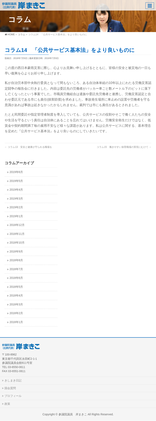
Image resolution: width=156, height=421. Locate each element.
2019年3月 (16, 198)
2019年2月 (16, 207)
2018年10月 (17, 242)
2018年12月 (17, 225)
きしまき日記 (13, 380)
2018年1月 (16, 322)
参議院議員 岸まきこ (72, 414)
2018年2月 (16, 313)
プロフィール (13, 395)
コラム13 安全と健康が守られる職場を (28, 147)
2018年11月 (17, 233)
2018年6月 (16, 277)
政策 (7, 403)
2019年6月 (16, 172)
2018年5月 (16, 286)
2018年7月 (16, 269)
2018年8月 (16, 260)
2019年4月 (16, 189)
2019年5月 (16, 181)
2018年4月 (16, 295)
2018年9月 (16, 251)
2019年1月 (16, 216)
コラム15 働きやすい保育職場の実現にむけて (124, 147)
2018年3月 (16, 304)
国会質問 (10, 388)
